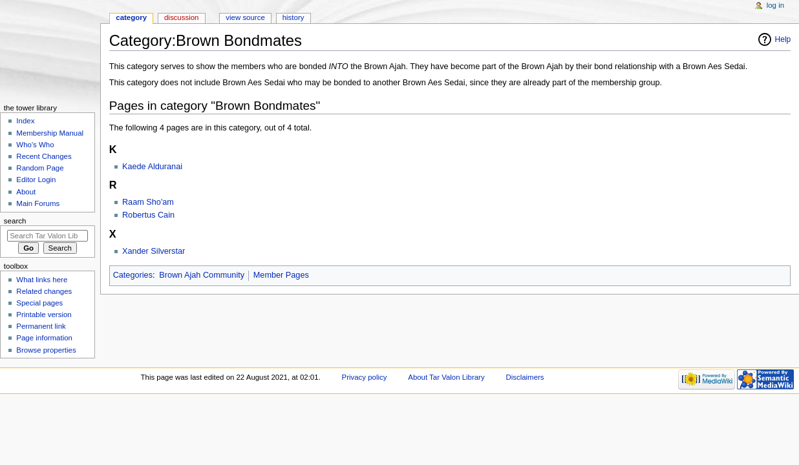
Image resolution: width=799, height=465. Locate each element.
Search (15, 221)
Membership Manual (49, 133)
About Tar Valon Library (446, 377)
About (26, 192)
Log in (775, 5)
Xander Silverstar (153, 251)
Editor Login (36, 179)
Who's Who (35, 145)
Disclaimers (525, 377)
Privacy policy (364, 377)
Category (131, 17)
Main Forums (37, 203)
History (293, 17)
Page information (44, 338)
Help (783, 39)
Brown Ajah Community (201, 275)
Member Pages (281, 275)
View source (245, 17)
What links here (41, 280)
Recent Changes (43, 156)
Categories (133, 275)
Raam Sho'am (148, 202)
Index (25, 121)
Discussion (181, 17)
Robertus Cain (148, 215)
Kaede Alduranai (152, 166)
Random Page (39, 168)
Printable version (43, 314)
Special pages (39, 303)
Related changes (44, 291)
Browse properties (46, 350)
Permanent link (40, 326)
